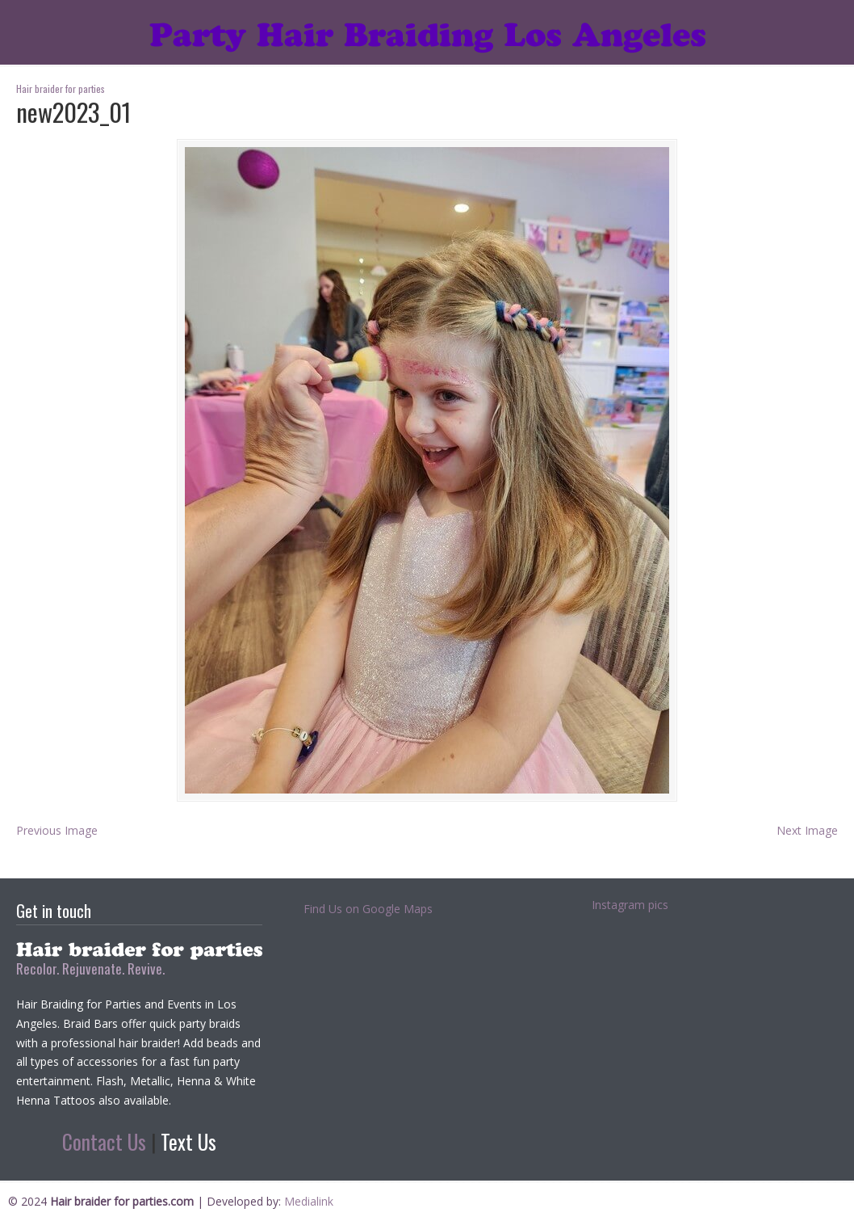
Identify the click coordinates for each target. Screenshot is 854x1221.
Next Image (807, 830)
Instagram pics (630, 904)
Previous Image (57, 830)
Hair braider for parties (427, 29)
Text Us (188, 1141)
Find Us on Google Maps (368, 908)
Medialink (308, 1201)
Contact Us (104, 1141)
